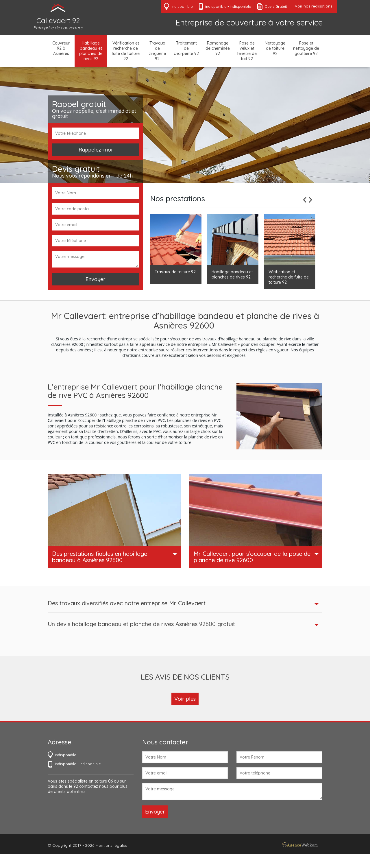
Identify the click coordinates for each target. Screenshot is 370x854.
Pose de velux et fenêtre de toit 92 (247, 50)
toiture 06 (104, 781)
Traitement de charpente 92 (186, 48)
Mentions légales (111, 845)
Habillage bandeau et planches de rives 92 (90, 50)
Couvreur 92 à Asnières (61, 48)
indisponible (216, 6)
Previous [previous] (304, 200)
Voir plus (185, 699)
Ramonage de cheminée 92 (218, 48)
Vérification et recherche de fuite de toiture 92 (126, 50)
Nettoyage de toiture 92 (275, 48)
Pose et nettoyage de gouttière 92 (306, 48)
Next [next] (310, 200)
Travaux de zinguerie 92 (157, 50)
